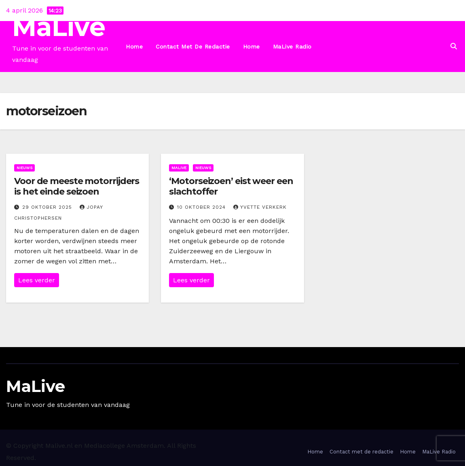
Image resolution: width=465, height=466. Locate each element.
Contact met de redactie (193, 46)
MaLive (59, 26)
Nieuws (24, 167)
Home (134, 46)
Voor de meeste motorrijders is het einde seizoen (76, 186)
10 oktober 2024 (202, 207)
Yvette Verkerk (260, 207)
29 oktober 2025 (48, 207)
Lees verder (36, 280)
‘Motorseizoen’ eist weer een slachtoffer (231, 186)
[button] (453, 46)
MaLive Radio (292, 46)
